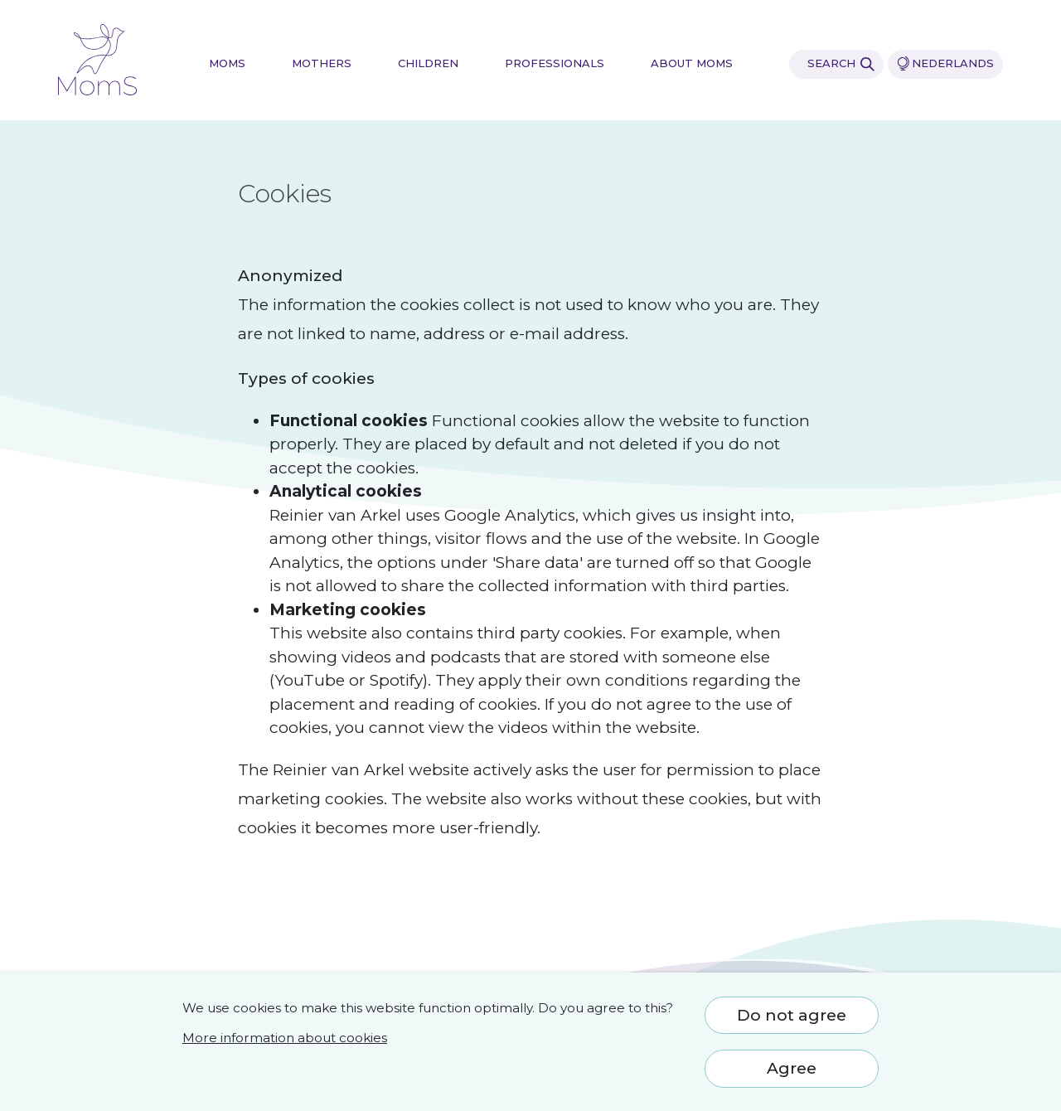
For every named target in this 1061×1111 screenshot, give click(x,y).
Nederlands (945, 63)
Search (840, 63)
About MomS (692, 63)
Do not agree (791, 1015)
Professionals (554, 63)
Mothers (321, 63)
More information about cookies (284, 1038)
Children (428, 63)
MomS (227, 63)
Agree (791, 1068)
